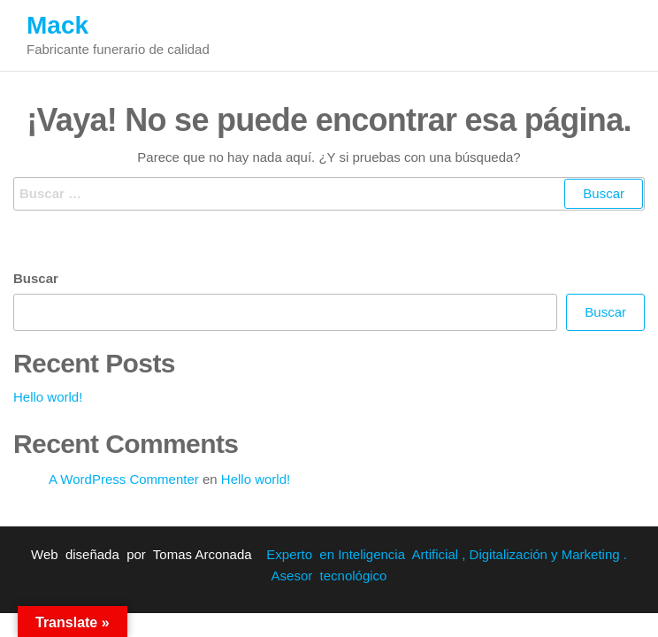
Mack (57, 25)
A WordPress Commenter (124, 479)
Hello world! (47, 396)
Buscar (35, 278)
